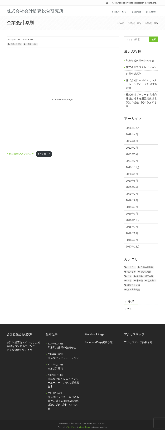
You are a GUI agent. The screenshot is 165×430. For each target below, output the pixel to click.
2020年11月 (133, 167)
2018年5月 (132, 233)
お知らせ (131, 267)
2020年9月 (132, 174)
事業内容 (136, 11)
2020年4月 (132, 187)
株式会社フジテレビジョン (141, 67)
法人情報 (151, 11)
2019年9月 (132, 200)
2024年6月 (132, 141)
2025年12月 (133, 128)
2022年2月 (132, 147)
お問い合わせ (119, 11)
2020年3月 (132, 193)
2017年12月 (133, 246)
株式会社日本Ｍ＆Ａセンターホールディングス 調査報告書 (141, 84)
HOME (120, 23)
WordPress (72, 427)
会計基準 (131, 271)
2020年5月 (132, 180)
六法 (129, 276)
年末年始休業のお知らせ (140, 60)
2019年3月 (132, 213)
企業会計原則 (134, 23)
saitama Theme (84, 427)
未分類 (139, 280)
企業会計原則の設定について (20, 154)
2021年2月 (132, 161)
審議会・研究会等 (144, 276)
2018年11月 (133, 220)
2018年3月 (132, 240)
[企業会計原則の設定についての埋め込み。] (63, 99)
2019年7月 (132, 207)
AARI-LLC (29, 39)
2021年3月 (132, 154)
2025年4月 (132, 134)
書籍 (129, 280)
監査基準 (152, 280)
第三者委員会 (133, 289)
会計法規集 (146, 271)
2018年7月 (132, 226)
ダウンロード (44, 154)
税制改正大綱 (133, 285)
